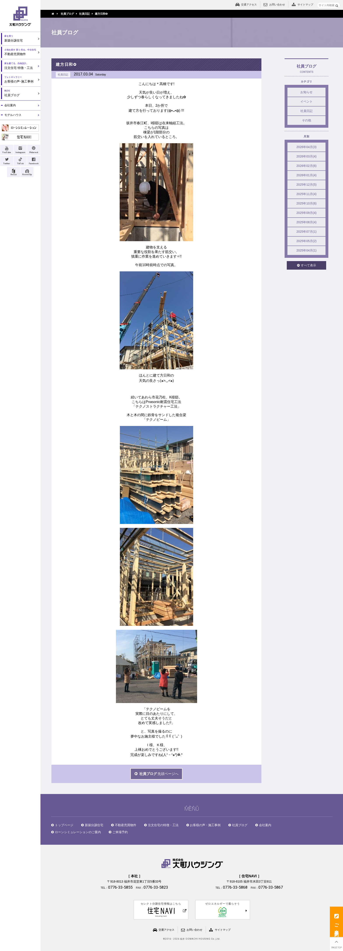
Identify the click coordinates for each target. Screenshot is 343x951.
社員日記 (306, 111)
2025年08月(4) (306, 222)
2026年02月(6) (306, 166)
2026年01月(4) (306, 175)
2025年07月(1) (306, 231)
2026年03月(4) (306, 156)
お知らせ (306, 92)
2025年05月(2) (306, 241)
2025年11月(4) (306, 194)
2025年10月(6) (306, 203)
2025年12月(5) (306, 184)
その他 (306, 120)
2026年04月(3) (306, 147)
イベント (306, 101)
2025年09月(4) (306, 213)
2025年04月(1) (306, 250)
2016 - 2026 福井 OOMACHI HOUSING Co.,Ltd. (192, 939)
